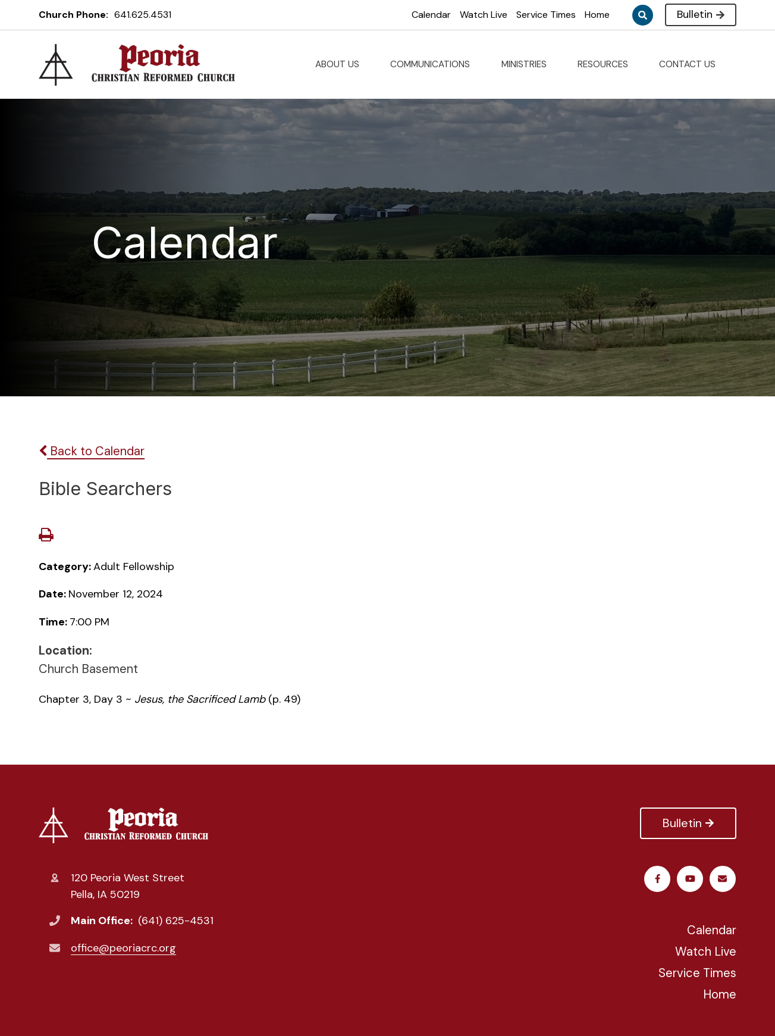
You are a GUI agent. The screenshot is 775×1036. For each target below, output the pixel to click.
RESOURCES (608, 64)
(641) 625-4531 (176, 920)
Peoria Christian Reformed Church (123, 825)
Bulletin (700, 14)
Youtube (691, 878)
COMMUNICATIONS (434, 64)
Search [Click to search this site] (642, 15)
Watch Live (483, 14)
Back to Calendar (92, 451)
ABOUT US (342, 64)
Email (722, 878)
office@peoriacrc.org (123, 948)
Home (597, 14)
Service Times (546, 14)
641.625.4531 (142, 14)
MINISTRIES (528, 64)
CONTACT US (692, 64)
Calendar (431, 14)
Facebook (658, 878)
